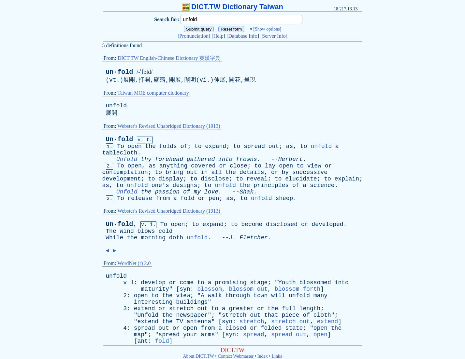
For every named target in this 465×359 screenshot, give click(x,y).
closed (236, 328)
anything (173, 166)
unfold (116, 105)
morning (153, 237)
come (187, 282)
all (216, 172)
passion (167, 192)
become (251, 224)
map (139, 334)
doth (176, 237)
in (204, 172)
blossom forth (297, 289)
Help (218, 36)
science (322, 185)
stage (259, 282)
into (225, 159)
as (289, 146)
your (190, 334)
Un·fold (119, 139)
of (184, 146)
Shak (247, 192)
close (238, 166)
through (237, 295)
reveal (257, 179)
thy (146, 159)
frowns (246, 159)
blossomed (315, 282)
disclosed (282, 224)
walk (215, 295)
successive (309, 172)
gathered (201, 159)
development (121, 179)
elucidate (301, 179)
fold (188, 198)
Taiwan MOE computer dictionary (153, 93)
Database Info (242, 36)
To (120, 146)
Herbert (290, 159)
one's (160, 185)
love (211, 192)
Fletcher (254, 237)
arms (208, 334)
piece (290, 315)
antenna (199, 321)
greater (241, 308)
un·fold (119, 72)
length (310, 308)
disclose (215, 179)
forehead (169, 159)
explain (347, 179)
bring (174, 172)
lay (270, 166)
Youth (287, 282)
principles (271, 185)
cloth (322, 315)
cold (165, 231)
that (271, 315)
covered (203, 166)
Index (262, 356)
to (198, 146)
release (140, 198)
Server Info (273, 36)
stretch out (290, 321)
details (252, 172)
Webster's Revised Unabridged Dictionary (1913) (168, 126)
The (111, 231)
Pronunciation (194, 36)
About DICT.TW (198, 356)
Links (277, 356)
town (261, 295)
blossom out (248, 289)
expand (215, 146)
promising (230, 282)
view (314, 166)
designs (185, 185)
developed (327, 224)
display (170, 179)
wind (127, 231)
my (197, 192)
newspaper (192, 315)
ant (143, 341)
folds (168, 146)
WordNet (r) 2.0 (134, 263)
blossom (209, 289)
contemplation (125, 172)
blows (146, 231)
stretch (181, 308)
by (285, 172)
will (278, 295)
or (222, 166)
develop (153, 282)
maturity (155, 289)
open (135, 146)
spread (254, 146)
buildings (192, 302)
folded (271, 328)
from (163, 198)
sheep (284, 198)
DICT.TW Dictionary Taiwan (232, 7)
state (294, 328)
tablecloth (120, 153)
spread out (288, 334)
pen (214, 198)
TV (179, 321)
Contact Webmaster (236, 356)
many (320, 295)
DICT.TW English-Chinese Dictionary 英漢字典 (169, 58)
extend (144, 308)
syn (185, 289)
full (289, 308)
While (114, 237)
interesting (153, 302)
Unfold (127, 159)
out (274, 146)
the (150, 146)
